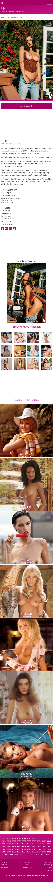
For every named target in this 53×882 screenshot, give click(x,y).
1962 (49, 852)
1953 (47, 855)
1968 (19, 852)
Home (2, 17)
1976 (29, 849)
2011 (4, 841)
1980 (9, 849)
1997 (24, 844)
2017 (24, 838)
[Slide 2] (14, 320)
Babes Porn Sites (36, 875)
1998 (19, 844)
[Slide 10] (41, 320)
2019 (14, 838)
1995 (34, 844)
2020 (9, 838)
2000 (9, 844)
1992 (49, 844)
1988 (19, 846)
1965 (34, 852)
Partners (50, 869)
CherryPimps (4, 864)
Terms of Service (48, 864)
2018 (19, 838)
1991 (4, 846)
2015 (34, 838)
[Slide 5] (24, 320)
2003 (44, 841)
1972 (49, 849)
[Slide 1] (11, 320)
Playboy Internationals (12, 17)
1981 (4, 849)
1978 (19, 849)
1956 (32, 855)
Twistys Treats (4, 869)
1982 (49, 846)
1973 (44, 849)
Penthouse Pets (4, 867)
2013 (44, 838)
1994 (39, 844)
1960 (11, 855)
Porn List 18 (28, 875)
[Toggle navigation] (49, 2)
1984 (39, 846)
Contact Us (49, 870)
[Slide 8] (35, 320)
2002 (49, 841)
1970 (9, 852)
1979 (14, 849)
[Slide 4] (21, 320)
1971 (4, 852)
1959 (16, 855)
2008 (19, 841)
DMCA (50, 865)
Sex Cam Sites (44, 875)
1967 (24, 852)
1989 (14, 846)
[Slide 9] (38, 320)
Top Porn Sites (21, 875)
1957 (26, 855)
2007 (24, 841)
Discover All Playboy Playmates (26, 400)
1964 (39, 852)
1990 (9, 846)
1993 (44, 844)
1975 (34, 849)
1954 (42, 855)
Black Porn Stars (5, 862)
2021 (4, 838)
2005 (34, 841)
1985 (34, 846)
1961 (6, 855)
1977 (24, 849)
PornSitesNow (14, 875)
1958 (21, 855)
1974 (39, 849)
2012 (49, 838)
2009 (14, 841)
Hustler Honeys (4, 865)
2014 (39, 838)
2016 (29, 838)
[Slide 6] (28, 320)
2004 (39, 841)
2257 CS (50, 867)
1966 (29, 852)
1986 (29, 846)
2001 (4, 844)
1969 (14, 852)
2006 (29, 841)
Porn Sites (7, 875)
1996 (29, 844)
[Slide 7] (31, 320)
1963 (44, 852)
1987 (24, 846)
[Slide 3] (18, 320)
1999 (14, 844)
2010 (9, 841)
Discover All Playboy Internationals (27, 326)
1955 (37, 855)
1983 (44, 846)
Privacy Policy (48, 862)
